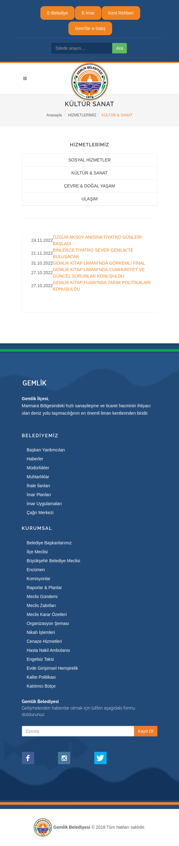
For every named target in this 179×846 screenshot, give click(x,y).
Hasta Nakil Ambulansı (48, 650)
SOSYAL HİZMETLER (89, 159)
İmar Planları (39, 494)
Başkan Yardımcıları (46, 449)
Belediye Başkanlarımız (49, 542)
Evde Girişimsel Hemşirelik (52, 668)
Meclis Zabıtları (41, 605)
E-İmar (88, 12)
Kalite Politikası (41, 677)
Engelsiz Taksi (40, 659)
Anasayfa (54, 115)
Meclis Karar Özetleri (47, 614)
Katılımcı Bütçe (41, 686)
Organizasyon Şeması (48, 623)
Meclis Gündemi (42, 596)
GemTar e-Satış (90, 28)
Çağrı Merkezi (40, 512)
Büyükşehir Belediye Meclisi (53, 560)
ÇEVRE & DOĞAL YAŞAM (89, 185)
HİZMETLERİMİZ (82, 115)
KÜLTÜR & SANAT (89, 172)
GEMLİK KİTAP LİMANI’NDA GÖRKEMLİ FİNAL (99, 263)
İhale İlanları (38, 485)
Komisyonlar (39, 578)
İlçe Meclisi (37, 551)
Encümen (36, 569)
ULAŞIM (89, 198)
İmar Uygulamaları (44, 503)
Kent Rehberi (121, 12)
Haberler (35, 458)
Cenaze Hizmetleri (44, 641)
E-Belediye (57, 12)
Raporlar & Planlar (44, 587)
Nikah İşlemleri (41, 632)
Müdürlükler (38, 467)
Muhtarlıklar (38, 476)
